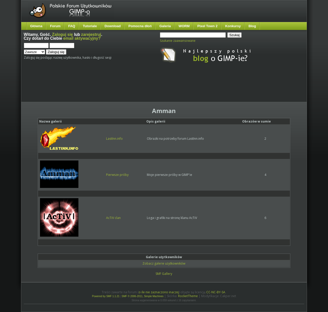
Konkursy (233, 26)
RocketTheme (188, 296)
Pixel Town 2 (207, 26)
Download (113, 26)
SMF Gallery (164, 273)
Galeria (165, 26)
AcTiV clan (113, 218)
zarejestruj (91, 34)
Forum (55, 26)
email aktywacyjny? (82, 38)
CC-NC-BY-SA (215, 292)
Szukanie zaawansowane (178, 40)
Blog (252, 26)
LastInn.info (114, 138)
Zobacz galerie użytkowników (163, 263)
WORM (184, 26)
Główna (36, 26)
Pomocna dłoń (140, 26)
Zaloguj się (62, 34)
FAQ (71, 26)
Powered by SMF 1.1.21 (105, 296)
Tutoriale (90, 26)
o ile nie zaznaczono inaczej (159, 292)
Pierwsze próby (117, 175)
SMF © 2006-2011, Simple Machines (143, 296)
